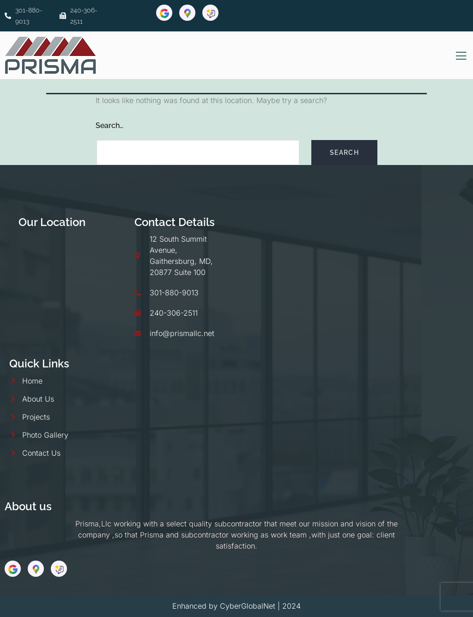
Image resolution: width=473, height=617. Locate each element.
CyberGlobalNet (247, 606)
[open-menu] (461, 56)
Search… (109, 125)
